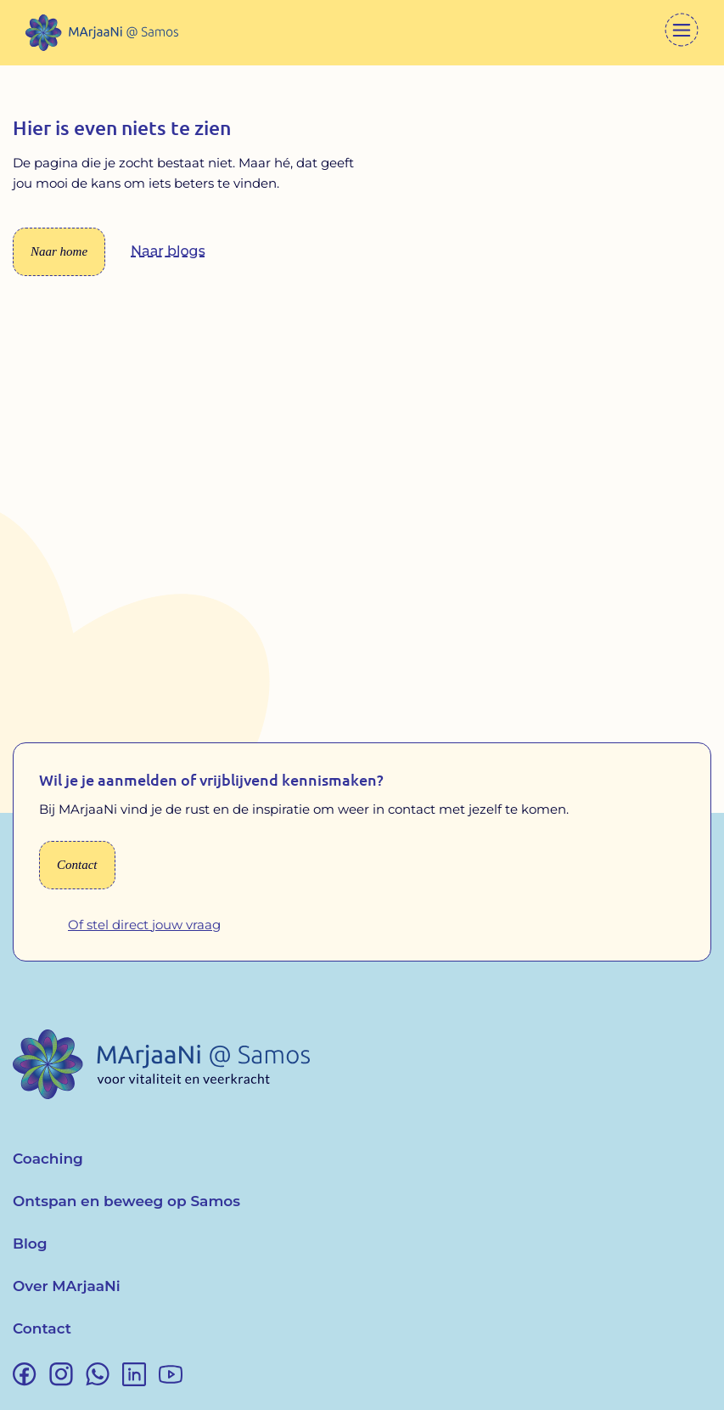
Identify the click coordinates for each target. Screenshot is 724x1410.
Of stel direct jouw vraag (144, 924)
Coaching (48, 1158)
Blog (30, 1243)
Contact (42, 1328)
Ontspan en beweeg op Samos (126, 1201)
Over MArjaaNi (67, 1285)
